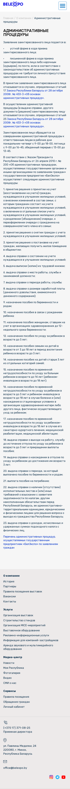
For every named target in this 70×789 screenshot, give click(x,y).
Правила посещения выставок (22, 591)
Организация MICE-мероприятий (24, 625)
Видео (7, 677)
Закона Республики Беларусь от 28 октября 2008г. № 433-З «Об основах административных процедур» (33, 94)
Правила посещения (16, 696)
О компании (23, 18)
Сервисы (9, 691)
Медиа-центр (12, 657)
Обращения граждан (16, 701)
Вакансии (9, 596)
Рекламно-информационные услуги (26, 635)
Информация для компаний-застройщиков (30, 640)
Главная (8, 18)
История (8, 581)
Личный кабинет (14, 706)
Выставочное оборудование (21, 630)
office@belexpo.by (15, 767)
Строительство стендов (19, 620)
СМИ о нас (9, 683)
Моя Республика (13, 667)
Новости (8, 663)
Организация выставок (18, 615)
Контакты (9, 601)
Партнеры (9, 586)
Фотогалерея (11, 673)
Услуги (8, 609)
